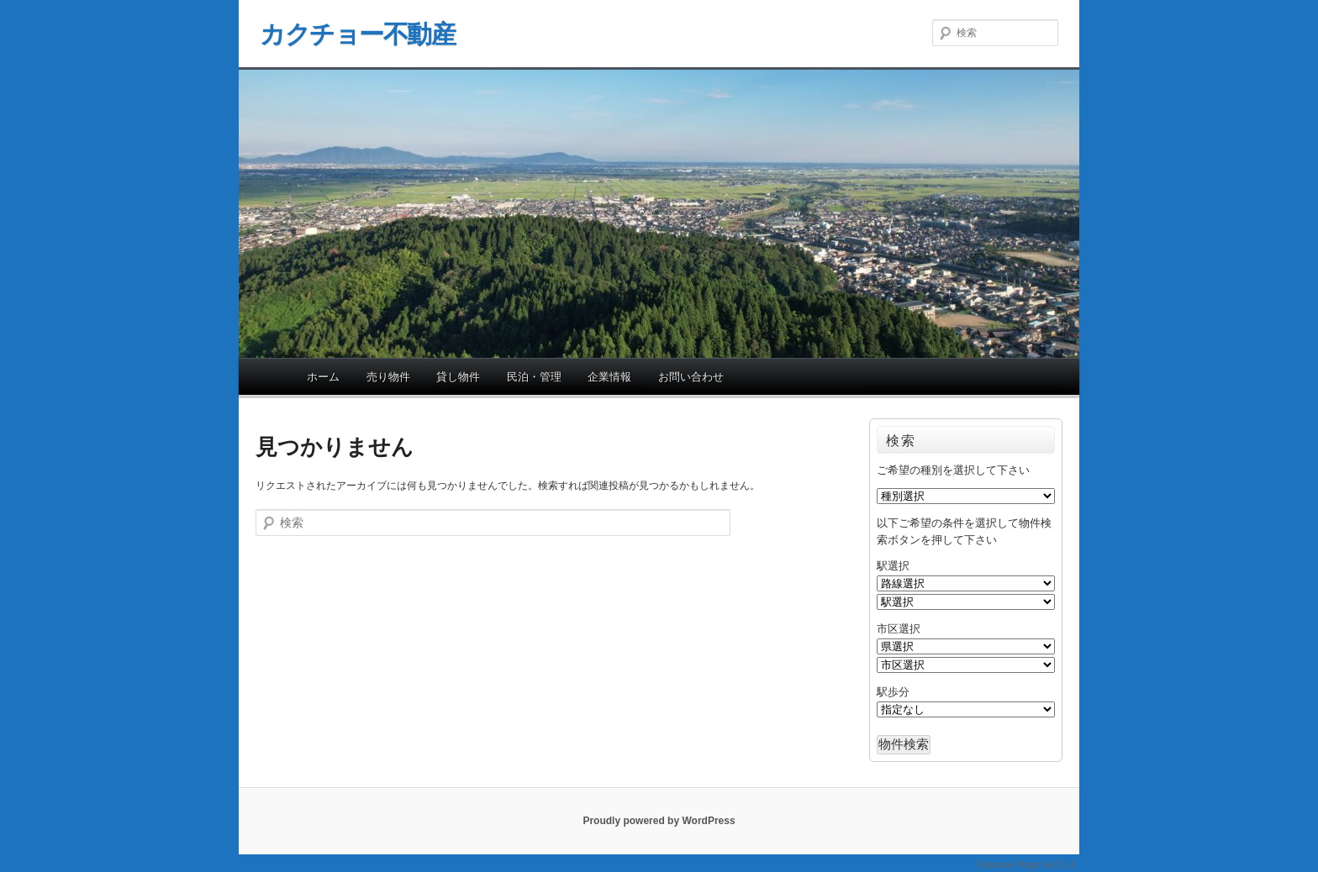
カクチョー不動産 (357, 34)
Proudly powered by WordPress (659, 821)
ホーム (323, 376)
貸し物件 (458, 376)
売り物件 (388, 376)
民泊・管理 (534, 376)
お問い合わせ (691, 376)
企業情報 (609, 376)
